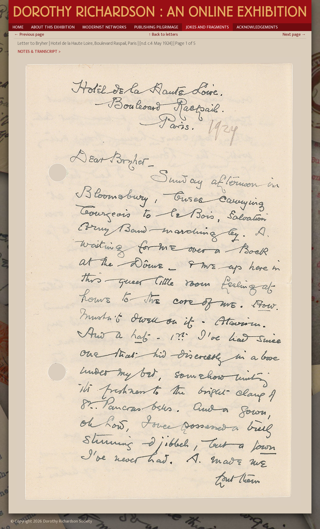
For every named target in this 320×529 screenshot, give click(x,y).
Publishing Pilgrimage (156, 27)
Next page (294, 34)
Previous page (29, 34)
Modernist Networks (104, 27)
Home (17, 27)
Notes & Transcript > (39, 52)
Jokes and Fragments (207, 27)
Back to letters (163, 34)
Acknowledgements (257, 27)
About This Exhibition (53, 27)
